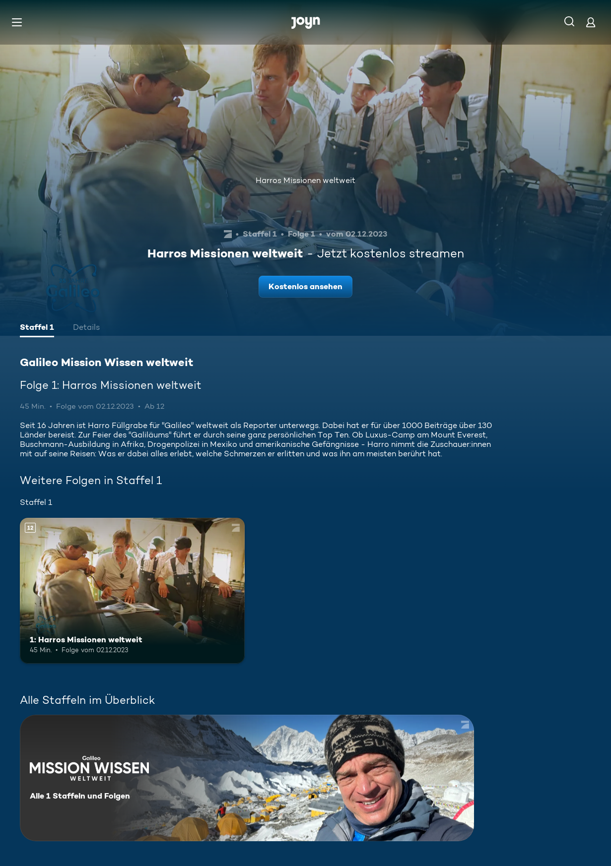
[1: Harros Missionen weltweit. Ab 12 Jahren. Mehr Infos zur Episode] (132, 591)
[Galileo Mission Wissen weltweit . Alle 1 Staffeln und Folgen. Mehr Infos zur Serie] (247, 778)
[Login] (591, 22)
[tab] (37, 328)
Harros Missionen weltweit (305, 180)
